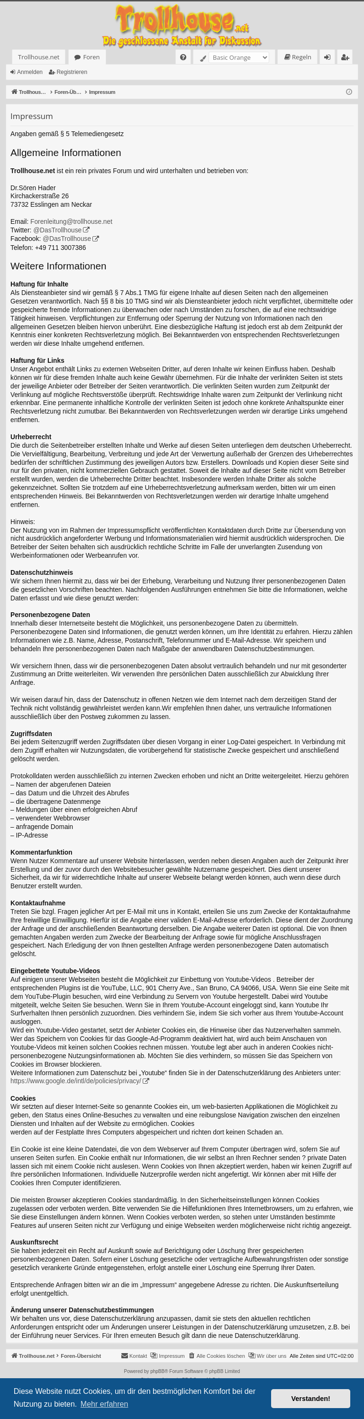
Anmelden (30, 72)
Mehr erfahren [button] (104, 1404)
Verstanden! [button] (310, 1398)
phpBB (157, 1371)
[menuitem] (183, 57)
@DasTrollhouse (57, 230)
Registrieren (71, 72)
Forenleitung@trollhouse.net (71, 221)
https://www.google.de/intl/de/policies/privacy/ (75, 1081)
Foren (91, 57)
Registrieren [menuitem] (347, 58)
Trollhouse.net (38, 57)
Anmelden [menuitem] (330, 58)
